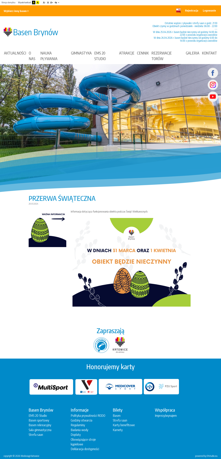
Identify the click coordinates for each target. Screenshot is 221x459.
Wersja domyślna (8, 2)
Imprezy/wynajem (166, 416)
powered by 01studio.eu (206, 455)
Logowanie (209, 10)
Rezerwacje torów (161, 56)
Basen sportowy (39, 420)
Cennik (143, 53)
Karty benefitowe (124, 425)
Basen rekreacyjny (40, 425)
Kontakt (209, 53)
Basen (116, 416)
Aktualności (15, 53)
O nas (32, 56)
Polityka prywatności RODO (88, 416)
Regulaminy (78, 425)
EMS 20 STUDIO (100, 56)
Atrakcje (126, 53)
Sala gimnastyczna (40, 430)
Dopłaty (76, 435)
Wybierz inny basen (16, 11)
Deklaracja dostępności (85, 449)
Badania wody (79, 430)
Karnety (118, 430)
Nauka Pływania (48, 56)
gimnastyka (81, 53)
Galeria (192, 53)
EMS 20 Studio (38, 416)
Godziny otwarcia (81, 420)
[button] (16, 123)
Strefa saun (36, 435)
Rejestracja (191, 10)
